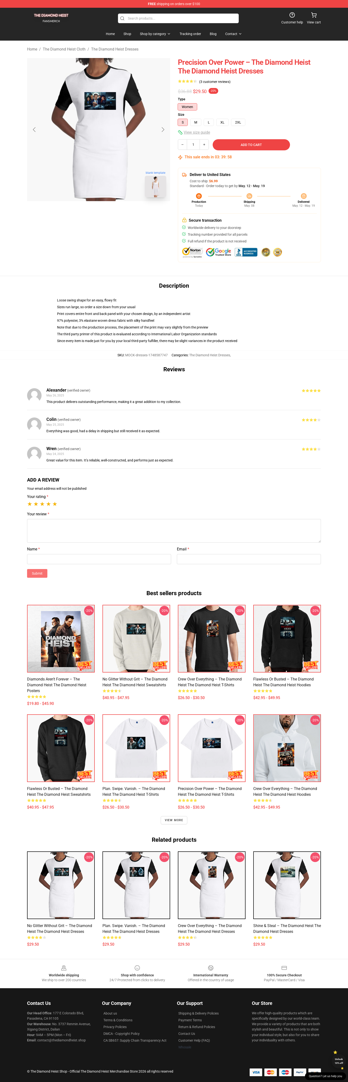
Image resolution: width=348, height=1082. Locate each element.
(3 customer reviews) (215, 82)
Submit (37, 573)
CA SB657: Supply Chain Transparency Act (135, 1040)
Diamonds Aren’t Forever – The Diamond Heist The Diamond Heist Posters (56, 685)
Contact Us (186, 1034)
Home (32, 49)
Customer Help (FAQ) (194, 1040)
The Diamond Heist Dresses (114, 49)
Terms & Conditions (117, 1020)
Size (181, 115)
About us (110, 1013)
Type (181, 99)
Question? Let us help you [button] (325, 1076)
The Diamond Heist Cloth (64, 49)
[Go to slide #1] (86, 211)
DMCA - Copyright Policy (121, 1034)
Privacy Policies (115, 1027)
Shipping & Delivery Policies (198, 1013)
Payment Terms (190, 1020)
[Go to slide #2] (111, 211)
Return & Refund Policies (196, 1027)
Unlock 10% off (339, 1061)
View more (174, 820)
